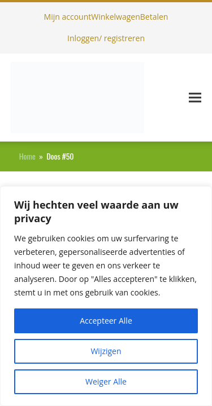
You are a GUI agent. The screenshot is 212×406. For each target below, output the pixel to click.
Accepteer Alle (106, 320)
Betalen (154, 16)
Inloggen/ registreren (106, 38)
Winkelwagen (115, 16)
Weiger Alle (106, 381)
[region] (106, 296)
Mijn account (68, 16)
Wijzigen (105, 351)
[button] (195, 97)
